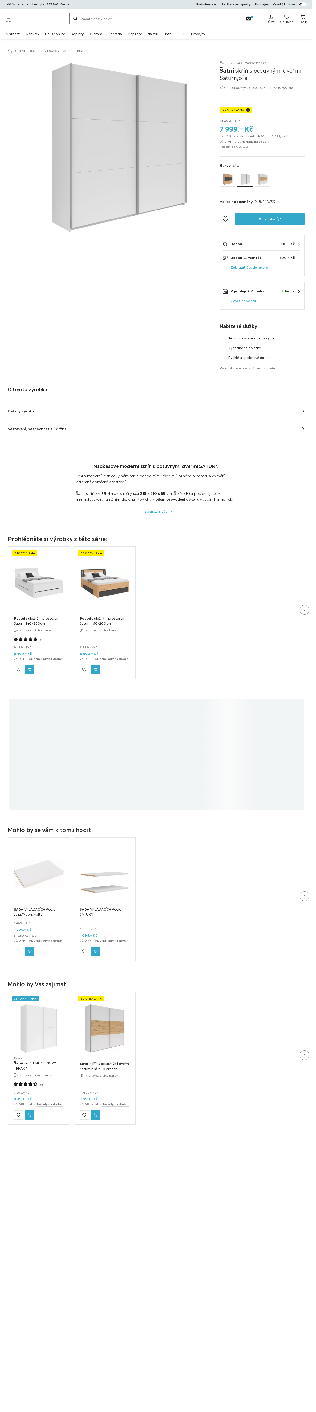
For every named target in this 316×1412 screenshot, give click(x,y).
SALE (181, 34)
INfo (168, 34)
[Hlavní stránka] (10, 51)
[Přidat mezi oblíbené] (225, 219)
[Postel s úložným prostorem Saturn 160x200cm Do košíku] (95, 669)
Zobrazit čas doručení (249, 267)
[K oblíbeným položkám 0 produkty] (286, 18)
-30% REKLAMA (233, 109)
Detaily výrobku (22, 411)
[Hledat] (75, 18)
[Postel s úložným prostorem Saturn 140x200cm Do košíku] (29, 669)
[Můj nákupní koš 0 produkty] (303, 18)
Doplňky (77, 34)
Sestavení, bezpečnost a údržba (37, 428)
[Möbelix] (41, 18)
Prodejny (198, 34)
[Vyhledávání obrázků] (248, 18)
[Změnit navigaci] (9, 18)
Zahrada (115, 34)
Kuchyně (96, 34)
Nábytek (32, 34)
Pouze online (55, 34)
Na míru (153, 34)
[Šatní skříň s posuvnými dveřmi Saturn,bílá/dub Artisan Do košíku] (95, 1115)
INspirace (135, 34)
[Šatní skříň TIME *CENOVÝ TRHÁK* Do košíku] (29, 1115)
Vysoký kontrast (290, 4)
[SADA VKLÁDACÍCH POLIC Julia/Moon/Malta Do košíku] (29, 951)
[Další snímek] (304, 610)
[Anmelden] (271, 18)
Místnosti (13, 34)
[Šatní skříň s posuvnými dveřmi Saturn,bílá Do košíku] (270, 219)
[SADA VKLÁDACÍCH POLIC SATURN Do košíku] (95, 951)
